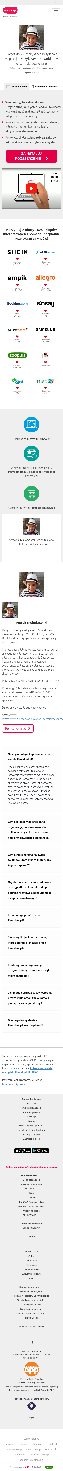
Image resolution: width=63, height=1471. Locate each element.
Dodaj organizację (31, 1180)
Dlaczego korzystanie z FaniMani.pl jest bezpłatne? (25, 1023)
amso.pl (24, 1444)
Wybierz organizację (31, 1108)
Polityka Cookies (31, 1318)
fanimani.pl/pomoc (14, 1084)
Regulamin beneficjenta (30, 1291)
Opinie (31, 1256)
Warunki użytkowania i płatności (30, 1313)
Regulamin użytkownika (31, 1287)
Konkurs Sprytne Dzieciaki (31, 1326)
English (31, 1417)
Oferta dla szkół (31, 1269)
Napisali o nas (31, 1251)
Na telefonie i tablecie (46, 86)
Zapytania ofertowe (31, 1274)
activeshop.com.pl (39, 1454)
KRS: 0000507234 (31, 1358)
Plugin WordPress (31, 1215)
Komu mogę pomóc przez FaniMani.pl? (24, 918)
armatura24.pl (14, 1449)
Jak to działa (31, 1103)
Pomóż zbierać (18, 728)
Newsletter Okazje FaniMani (31, 1130)
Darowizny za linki (31, 1206)
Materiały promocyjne (31, 1184)
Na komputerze (19, 86)
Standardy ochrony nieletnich (31, 1300)
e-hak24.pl (50, 1449)
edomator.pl (20, 1454)
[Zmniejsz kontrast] (55, 2)
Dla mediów (31, 1265)
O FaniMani (31, 1260)
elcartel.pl (11, 1444)
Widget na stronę (31, 1211)
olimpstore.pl (39, 1444)
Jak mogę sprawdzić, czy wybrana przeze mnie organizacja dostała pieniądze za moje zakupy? (30, 998)
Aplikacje (31, 1116)
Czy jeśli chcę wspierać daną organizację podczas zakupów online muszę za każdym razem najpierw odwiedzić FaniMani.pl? (29, 829)
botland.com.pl (33, 1449)
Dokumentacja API (31, 1228)
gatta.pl (53, 1444)
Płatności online (31, 1202)
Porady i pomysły (31, 1134)
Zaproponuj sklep (31, 1139)
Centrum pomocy (31, 1112)
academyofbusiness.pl (31, 1460)
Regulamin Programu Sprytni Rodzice (31, 1296)
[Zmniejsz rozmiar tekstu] (59, 2)
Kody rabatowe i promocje (31, 1125)
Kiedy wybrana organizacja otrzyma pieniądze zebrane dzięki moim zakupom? (29, 970)
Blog (31, 1193)
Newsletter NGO (31, 1188)
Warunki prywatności (31, 1304)
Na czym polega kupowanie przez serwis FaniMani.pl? (29, 757)
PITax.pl (42, 1390)
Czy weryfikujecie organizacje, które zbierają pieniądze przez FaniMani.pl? (27, 943)
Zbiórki (31, 1197)
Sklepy (31, 1121)
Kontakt (31, 1278)
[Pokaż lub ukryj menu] (55, 11)
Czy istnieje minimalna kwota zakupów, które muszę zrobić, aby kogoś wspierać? (29, 860)
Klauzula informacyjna (30, 1309)
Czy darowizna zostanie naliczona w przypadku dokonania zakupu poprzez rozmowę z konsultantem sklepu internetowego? (29, 890)
